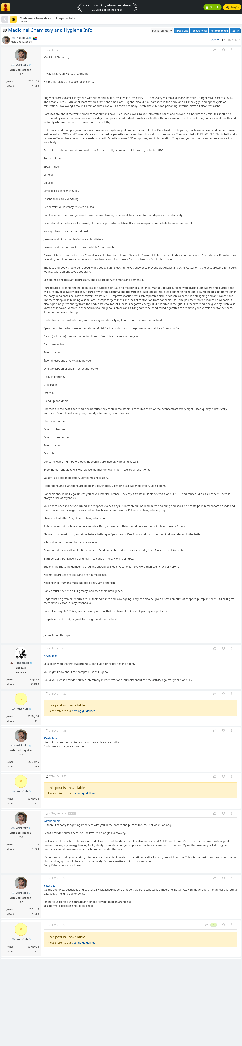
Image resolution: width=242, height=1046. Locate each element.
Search (235, 30)
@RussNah (50, 885)
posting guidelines (83, 711)
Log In (232, 7)
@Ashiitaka (50, 656)
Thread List (181, 30)
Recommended (219, 30)
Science (214, 40)
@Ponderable (52, 821)
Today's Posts (199, 30)
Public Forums (160, 30)
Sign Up (213, 7)
